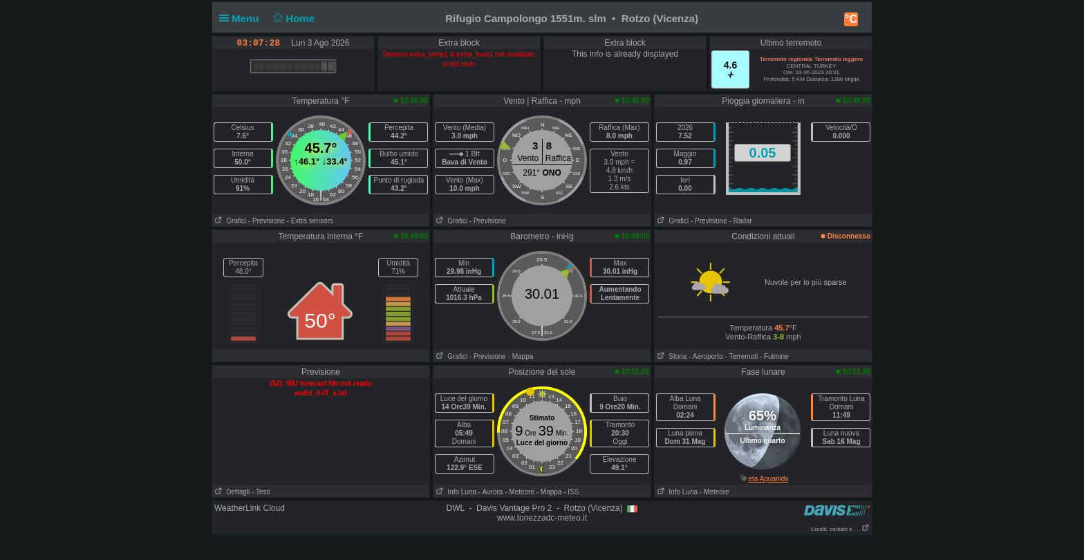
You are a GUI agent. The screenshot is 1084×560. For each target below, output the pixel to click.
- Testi (261, 492)
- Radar (740, 221)
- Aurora (490, 492)
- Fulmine (774, 356)
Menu (242, 18)
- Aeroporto (705, 356)
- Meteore (519, 492)
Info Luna (454, 492)
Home (293, 18)
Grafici (229, 221)
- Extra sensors (310, 221)
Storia (670, 356)
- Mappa (521, 356)
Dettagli (231, 492)
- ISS (571, 492)
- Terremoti (741, 356)
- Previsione (266, 221)
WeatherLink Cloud (249, 508)
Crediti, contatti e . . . (840, 529)
